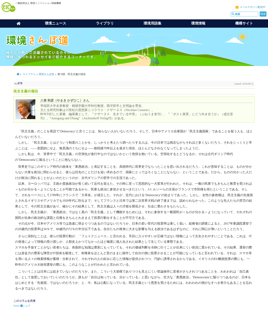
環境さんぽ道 (46, 74)
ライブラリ (105, 23)
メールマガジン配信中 (252, 7)
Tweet (16, 305)
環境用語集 (152, 23)
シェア (25, 306)
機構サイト (244, 23)
